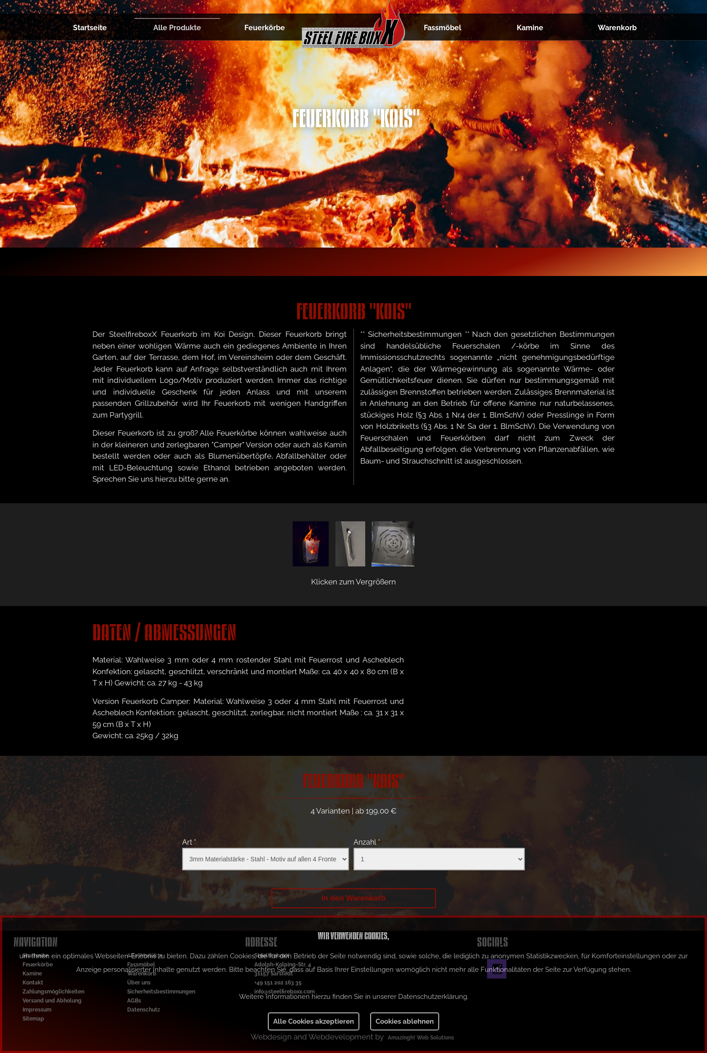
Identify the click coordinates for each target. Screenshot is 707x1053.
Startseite (90, 27)
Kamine (530, 27)
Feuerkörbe (264, 27)
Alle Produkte (177, 27)
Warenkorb (617, 27)
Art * (189, 842)
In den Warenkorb (353, 898)
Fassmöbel (442, 27)
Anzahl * (367, 842)
